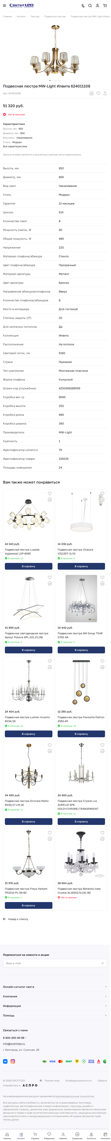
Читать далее (11, 1119)
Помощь (8, 1015)
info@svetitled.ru (14, 1043)
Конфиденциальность (78, 1080)
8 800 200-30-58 (13, 1037)
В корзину (28, 566)
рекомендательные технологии (75, 1096)
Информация (12, 1005)
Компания (10, 996)
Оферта (102, 1080)
